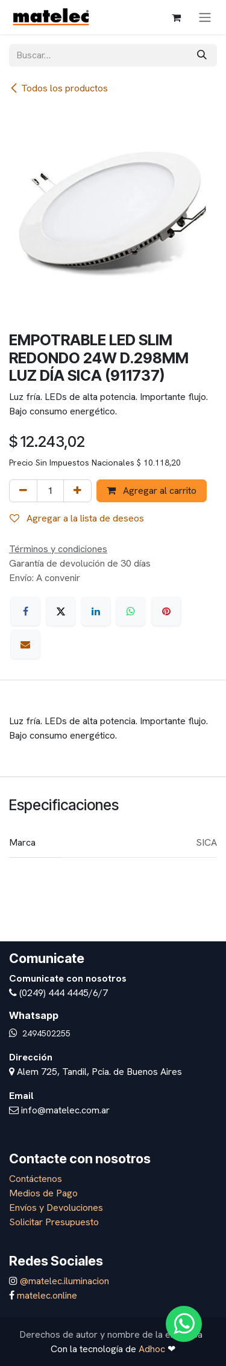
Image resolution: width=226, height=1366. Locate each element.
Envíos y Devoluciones (56, 1207)
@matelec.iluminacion (63, 1281)
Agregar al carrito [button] (151, 490)
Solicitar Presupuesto (54, 1222)
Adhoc (153, 1349)
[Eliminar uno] (23, 490)
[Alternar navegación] (205, 17)
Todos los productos (58, 88)
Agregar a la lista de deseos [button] (77, 518)
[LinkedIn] (95, 611)
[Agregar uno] (77, 490)
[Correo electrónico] (25, 644)
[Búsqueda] (202, 55)
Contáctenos (35, 1178)
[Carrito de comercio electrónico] (176, 17)
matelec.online (47, 1295)
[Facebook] (25, 611)
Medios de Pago (43, 1193)
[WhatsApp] (130, 611)
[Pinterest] (166, 611)
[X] (60, 611)
